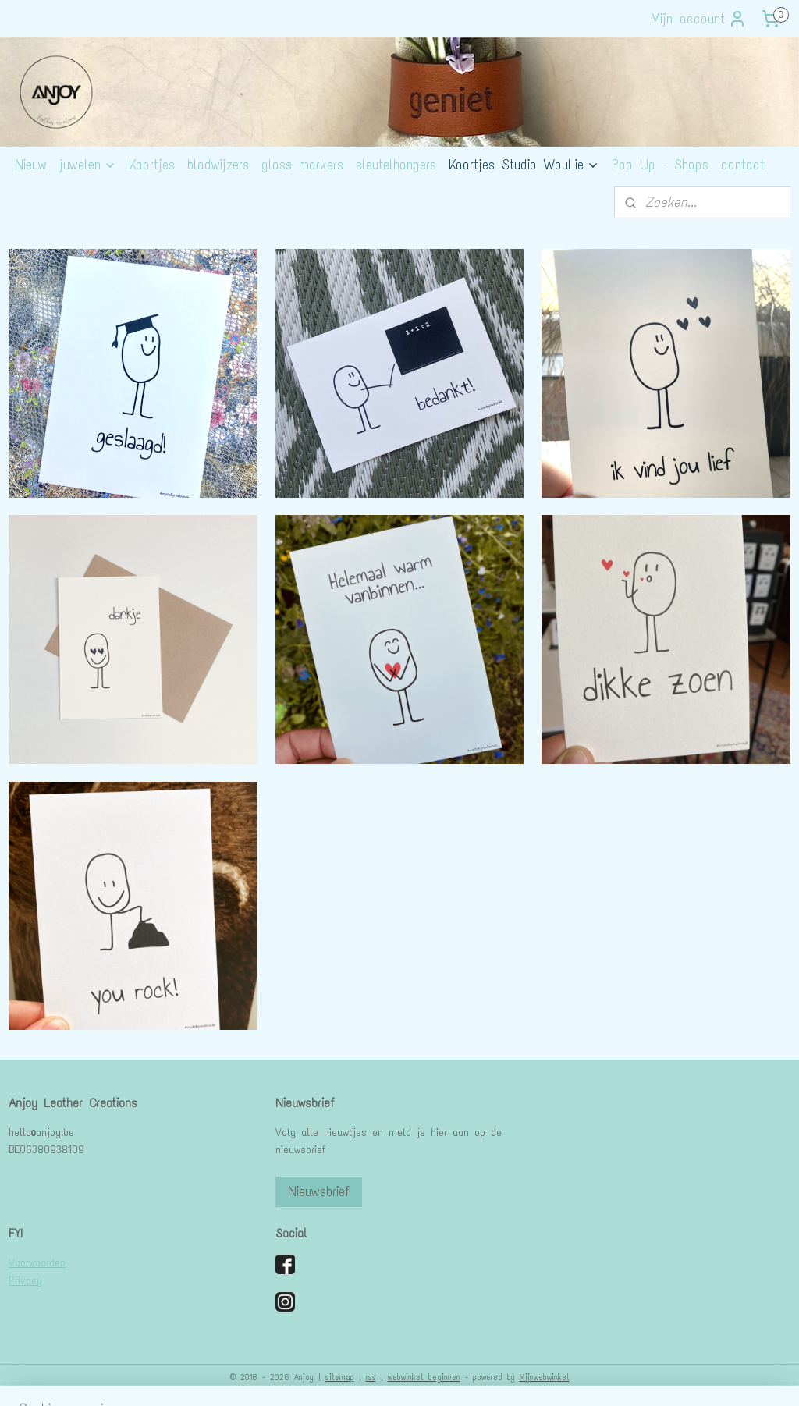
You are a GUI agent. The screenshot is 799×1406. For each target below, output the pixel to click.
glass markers (302, 164)
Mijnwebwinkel (545, 1377)
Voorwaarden (37, 1262)
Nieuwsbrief (319, 1191)
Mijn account (699, 18)
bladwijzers (218, 164)
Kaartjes (152, 164)
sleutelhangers (396, 164)
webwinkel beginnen (424, 1377)
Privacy (25, 1280)
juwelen (87, 164)
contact (743, 164)
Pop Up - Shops (660, 164)
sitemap (339, 1377)
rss (371, 1377)
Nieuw (31, 164)
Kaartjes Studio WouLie (524, 164)
